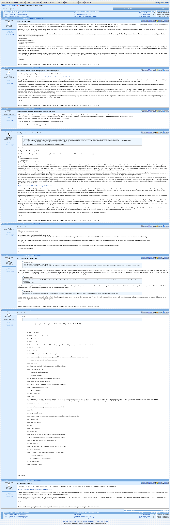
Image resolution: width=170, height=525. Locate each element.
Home (4, 5)
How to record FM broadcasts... (18, 13)
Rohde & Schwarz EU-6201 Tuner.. (19, 16)
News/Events (36, 2)
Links (76, 2)
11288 (12, 120)
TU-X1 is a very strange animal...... (83, 14)
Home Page (65, 521)
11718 (12, 271)
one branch (32, 18)
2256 (12, 34)
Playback (53, 2)
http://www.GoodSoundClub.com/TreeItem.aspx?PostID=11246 (35, 186)
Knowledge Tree (39, 18)
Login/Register (164, 2)
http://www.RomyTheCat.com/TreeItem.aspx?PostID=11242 (54, 77)
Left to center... (78, 13)
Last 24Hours (72, 521)
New (6, 13)
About (22, 2)
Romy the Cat (9, 20)
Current (29, 2)
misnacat (8, 110)
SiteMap (84, 521)
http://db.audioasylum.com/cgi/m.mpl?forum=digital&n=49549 (35, 489)
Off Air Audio (12, 5)
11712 (12, 146)
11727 (12, 496)
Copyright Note (104, 521)
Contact (88, 2)
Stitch (9, 311)
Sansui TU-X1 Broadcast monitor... (19, 14)
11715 (12, 235)
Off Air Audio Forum (144, 13)
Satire (66, 2)
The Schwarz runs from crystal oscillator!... (85, 16)
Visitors (61, 2)
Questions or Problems (93, 521)
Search (82, 2)
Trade (71, 2)
